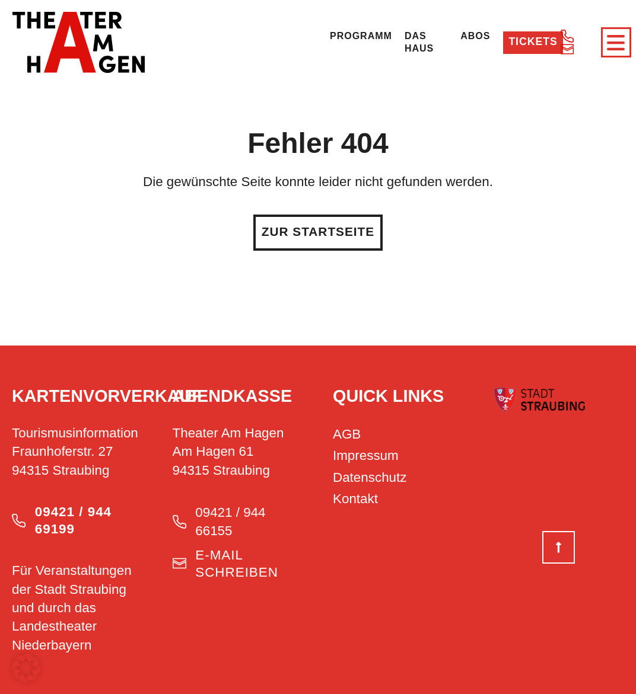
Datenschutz (369, 475)
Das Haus (419, 41)
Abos (473, 35)
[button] (26, 668)
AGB (347, 432)
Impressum (366, 454)
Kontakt (355, 497)
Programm (361, 35)
